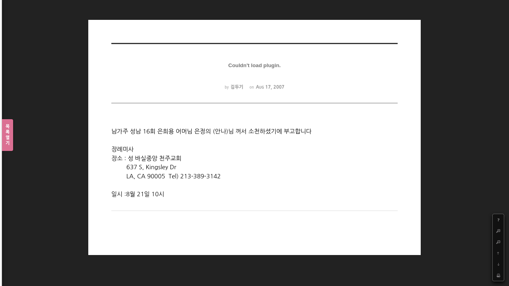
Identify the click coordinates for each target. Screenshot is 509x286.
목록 (8, 135)
